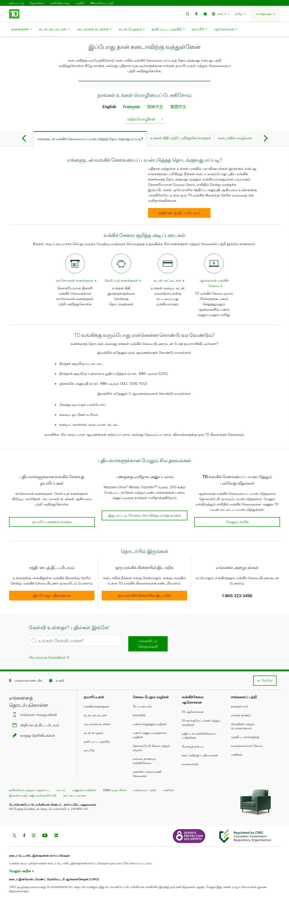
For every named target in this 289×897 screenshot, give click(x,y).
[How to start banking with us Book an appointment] (179, 201)
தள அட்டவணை (74, 783)
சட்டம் (61, 778)
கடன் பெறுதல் (132, 29)
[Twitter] (14, 824)
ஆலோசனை (225, 29)
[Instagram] (33, 824)
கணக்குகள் (21, 29)
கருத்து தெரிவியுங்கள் (35, 724)
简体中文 (155, 95)
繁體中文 (178, 95)
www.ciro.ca (19, 887)
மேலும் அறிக (20, 859)
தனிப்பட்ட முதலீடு (168, 29)
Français (131, 95)
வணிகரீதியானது (60, 3)
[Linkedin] (56, 824)
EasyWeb (139, 703)
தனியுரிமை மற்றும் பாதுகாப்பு (29, 778)
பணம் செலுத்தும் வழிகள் (150, 712)
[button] (187, 14)
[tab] (90, 127)
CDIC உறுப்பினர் (114, 778)
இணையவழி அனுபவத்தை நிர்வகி (32, 783)
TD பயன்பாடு (142, 694)
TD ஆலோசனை (193, 700)
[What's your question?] (75, 629)
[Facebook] (24, 824)
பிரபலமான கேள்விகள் (49, 646)
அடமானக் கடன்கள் (94, 29)
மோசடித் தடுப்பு (193, 734)
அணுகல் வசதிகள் (84, 778)
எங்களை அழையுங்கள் (36, 703)
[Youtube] (44, 824)
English (109, 95)
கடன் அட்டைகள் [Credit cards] (168, 269)
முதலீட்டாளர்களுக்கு (245, 725)
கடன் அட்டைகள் (54, 29)
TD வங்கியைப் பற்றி (101, 3)
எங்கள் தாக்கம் (241, 703)
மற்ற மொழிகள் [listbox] (145, 107)
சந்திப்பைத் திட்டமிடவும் (37, 713)
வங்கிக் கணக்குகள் (96, 694)
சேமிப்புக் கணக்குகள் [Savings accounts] (121, 269)
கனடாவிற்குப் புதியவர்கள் (200, 743)
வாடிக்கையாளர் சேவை (247, 734)
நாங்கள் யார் (239, 694)
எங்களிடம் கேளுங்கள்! (148, 632)
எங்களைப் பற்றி (144, 778)
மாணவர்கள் (190, 752)
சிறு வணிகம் (37, 3)
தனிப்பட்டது (16, 3)
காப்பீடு (199, 29)
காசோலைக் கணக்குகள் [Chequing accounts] (75, 269)
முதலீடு (79, 3)
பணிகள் (236, 743)
